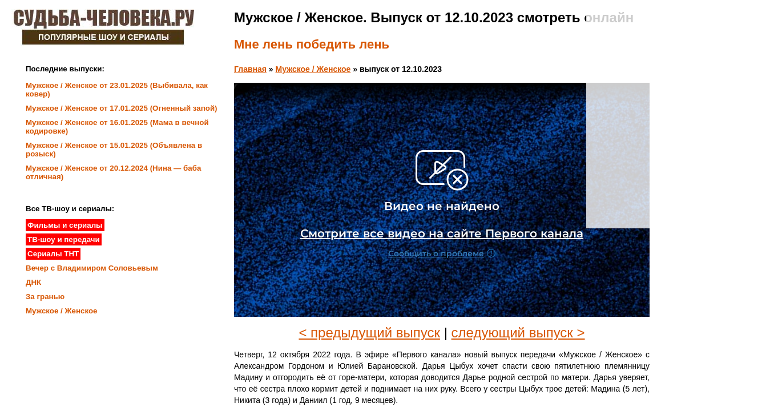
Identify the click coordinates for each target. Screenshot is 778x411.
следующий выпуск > (518, 332)
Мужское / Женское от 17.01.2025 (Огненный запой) (121, 108)
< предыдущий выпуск (369, 332)
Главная (250, 69)
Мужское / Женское (313, 69)
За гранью (45, 296)
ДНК (33, 282)
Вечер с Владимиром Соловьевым (92, 268)
